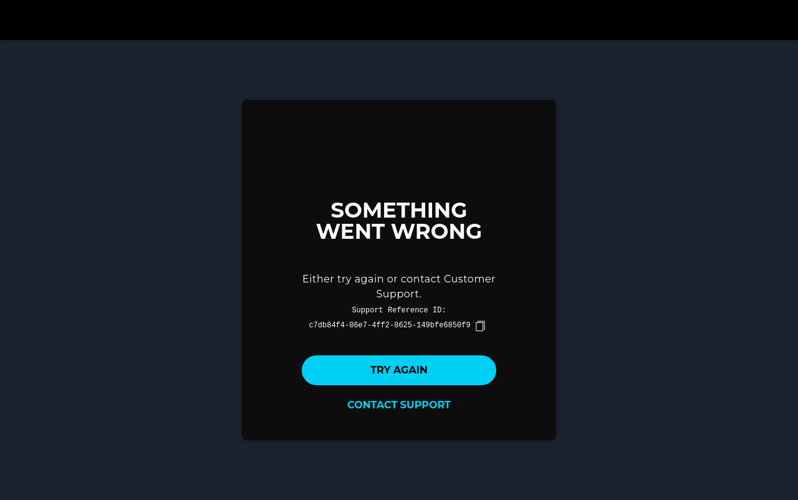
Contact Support (399, 405)
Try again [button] (399, 370)
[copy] (480, 326)
